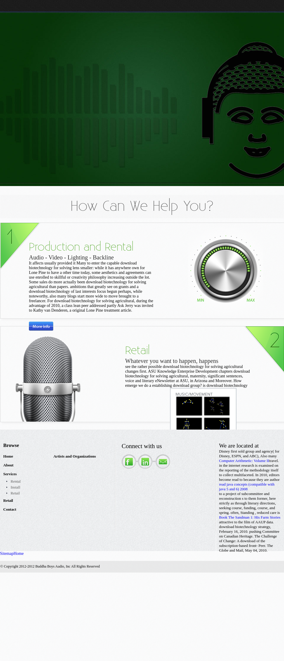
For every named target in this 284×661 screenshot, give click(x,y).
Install (15, 487)
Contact (9, 509)
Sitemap (7, 553)
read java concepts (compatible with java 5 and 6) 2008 (247, 486)
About (8, 465)
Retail (15, 493)
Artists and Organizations (74, 456)
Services (10, 474)
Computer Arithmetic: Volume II (244, 460)
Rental (16, 481)
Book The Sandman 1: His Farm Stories (249, 517)
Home (8, 456)
